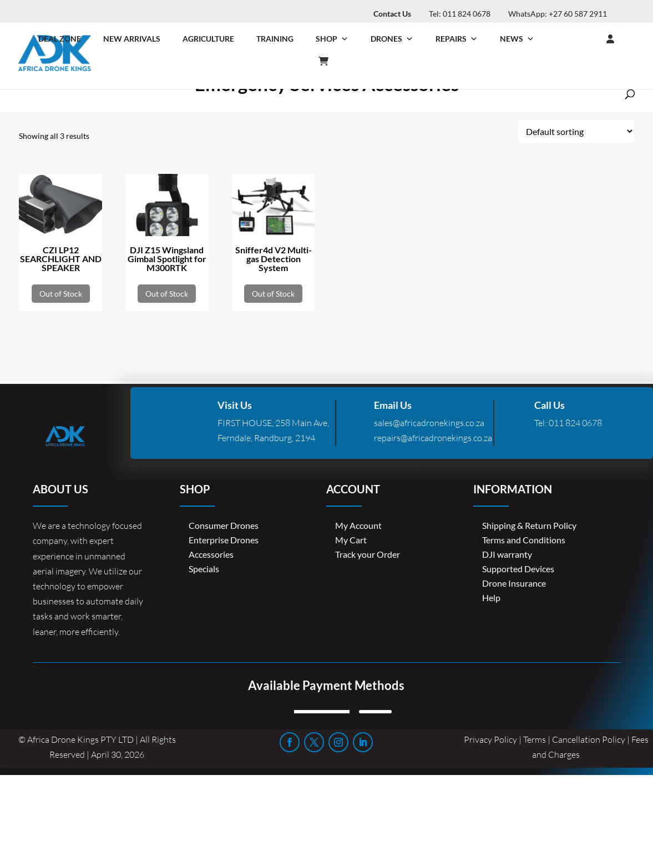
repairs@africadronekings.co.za (433, 437)
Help (491, 597)
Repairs (457, 39)
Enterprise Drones (224, 539)
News (517, 39)
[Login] (588, 39)
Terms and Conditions (523, 539)
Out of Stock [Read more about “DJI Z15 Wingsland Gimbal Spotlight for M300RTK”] (166, 293)
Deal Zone (59, 38)
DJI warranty (507, 554)
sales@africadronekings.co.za (429, 422)
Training (274, 38)
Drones (392, 39)
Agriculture (208, 38)
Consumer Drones (224, 525)
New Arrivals (131, 38)
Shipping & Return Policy (529, 525)
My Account (358, 525)
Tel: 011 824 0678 (459, 13)
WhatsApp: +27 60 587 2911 (557, 13)
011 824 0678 (575, 422)
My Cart (351, 539)
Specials (204, 568)
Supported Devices (518, 568)
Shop (332, 39)
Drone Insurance (514, 583)
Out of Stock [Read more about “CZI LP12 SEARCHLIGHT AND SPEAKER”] (60, 293)
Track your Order (367, 554)
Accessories (211, 554)
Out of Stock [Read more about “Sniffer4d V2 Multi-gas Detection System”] (273, 293)
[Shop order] (576, 131)
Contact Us (392, 13)
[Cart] (329, 61)
